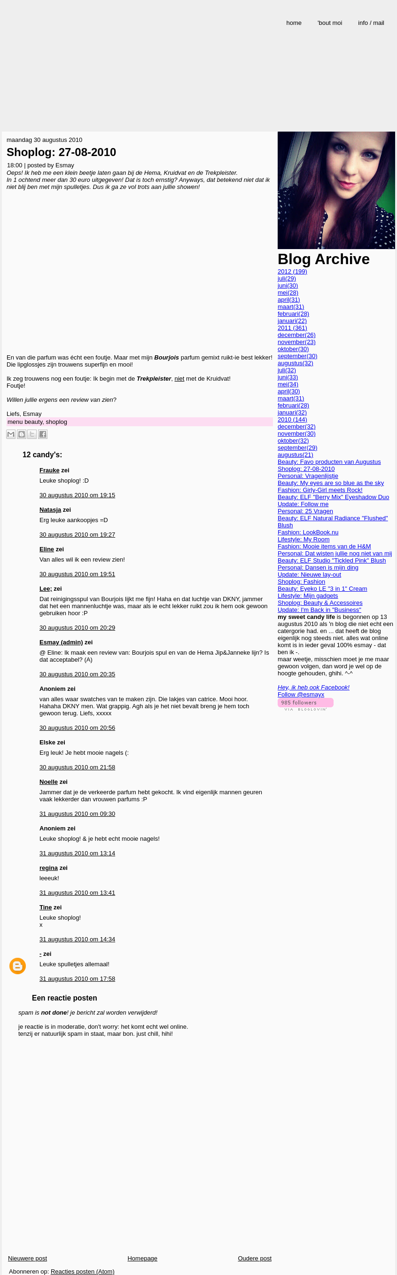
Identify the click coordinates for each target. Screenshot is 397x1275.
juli (287, 278)
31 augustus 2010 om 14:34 (77, 939)
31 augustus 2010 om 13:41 (77, 892)
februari (293, 313)
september (298, 356)
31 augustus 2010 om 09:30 (77, 813)
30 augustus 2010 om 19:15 (77, 495)
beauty (33, 421)
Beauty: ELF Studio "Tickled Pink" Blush (332, 560)
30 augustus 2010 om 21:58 (77, 767)
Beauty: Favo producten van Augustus (329, 461)
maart (291, 306)
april (289, 299)
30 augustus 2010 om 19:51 (77, 574)
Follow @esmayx (301, 694)
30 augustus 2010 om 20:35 (77, 674)
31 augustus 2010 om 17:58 (77, 978)
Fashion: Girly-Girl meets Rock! (320, 489)
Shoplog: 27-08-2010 (61, 152)
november (297, 341)
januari (292, 320)
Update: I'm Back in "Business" (319, 609)
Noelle (48, 781)
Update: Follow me (303, 504)
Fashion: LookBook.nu (308, 532)
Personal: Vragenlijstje (308, 475)
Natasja (50, 509)
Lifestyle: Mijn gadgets (308, 595)
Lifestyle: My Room (304, 539)
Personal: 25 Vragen (305, 511)
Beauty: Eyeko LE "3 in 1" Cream (322, 588)
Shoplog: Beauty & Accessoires (320, 602)
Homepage (142, 1258)
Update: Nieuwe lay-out (309, 574)
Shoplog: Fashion (301, 581)
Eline (46, 549)
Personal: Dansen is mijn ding (318, 567)
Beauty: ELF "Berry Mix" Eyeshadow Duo (333, 497)
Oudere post (255, 1258)
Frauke (49, 470)
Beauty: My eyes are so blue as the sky (331, 482)
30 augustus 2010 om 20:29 (77, 627)
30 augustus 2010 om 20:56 (77, 727)
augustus (295, 363)
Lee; (45, 588)
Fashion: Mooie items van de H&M (324, 546)
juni (288, 285)
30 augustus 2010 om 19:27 (77, 534)
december (297, 334)
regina (48, 867)
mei (288, 292)
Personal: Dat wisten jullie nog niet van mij (335, 553)
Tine (45, 907)
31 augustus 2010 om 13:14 (77, 853)
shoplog (56, 421)
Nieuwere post (27, 1258)
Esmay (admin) (61, 642)
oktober (293, 348)
